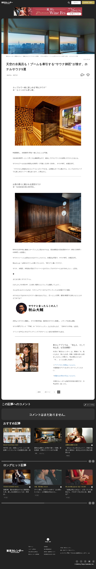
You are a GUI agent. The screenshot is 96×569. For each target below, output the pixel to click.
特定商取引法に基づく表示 (49, 554)
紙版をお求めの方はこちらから (64, 376)
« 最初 (39, 392)
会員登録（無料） (88, 2)
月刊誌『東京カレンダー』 (66, 547)
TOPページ (30, 546)
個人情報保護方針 (47, 549)
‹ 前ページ (47, 392)
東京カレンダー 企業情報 (33, 554)
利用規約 (46, 546)
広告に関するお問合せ (33, 551)
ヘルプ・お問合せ (32, 549)
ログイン (76, 2)
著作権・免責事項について (49, 551)
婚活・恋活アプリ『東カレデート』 (67, 550)
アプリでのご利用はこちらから (64, 365)
